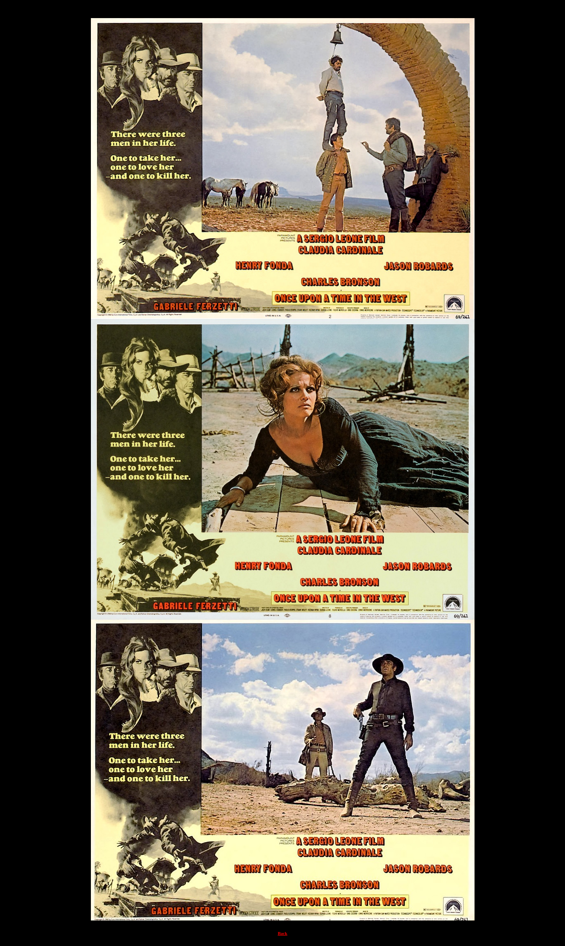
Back (282, 933)
